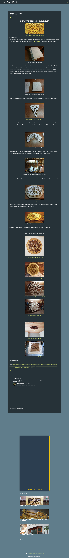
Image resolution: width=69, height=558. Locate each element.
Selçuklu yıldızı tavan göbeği (34, 315)
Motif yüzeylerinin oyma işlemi (34, 201)
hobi (16, 366)
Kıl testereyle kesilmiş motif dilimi (34, 119)
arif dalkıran (34, 364)
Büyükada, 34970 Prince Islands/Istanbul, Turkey (23, 367)
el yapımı (12, 366)
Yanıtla (15, 388)
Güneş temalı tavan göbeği (34, 338)
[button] (10, 17)
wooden (33, 366)
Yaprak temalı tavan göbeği (34, 356)
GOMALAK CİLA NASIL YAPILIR (29, 505)
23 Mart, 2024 (18, 378)
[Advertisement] (34, 423)
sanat (19, 366)
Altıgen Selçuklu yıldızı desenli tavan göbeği (34, 296)
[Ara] (67, 2)
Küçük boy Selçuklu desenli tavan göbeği (34, 278)
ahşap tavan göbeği (37, 41)
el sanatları (54, 364)
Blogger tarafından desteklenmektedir (34, 553)
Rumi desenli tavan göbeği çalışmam (34, 257)
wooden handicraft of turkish (42, 366)
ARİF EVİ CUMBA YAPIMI (27, 534)
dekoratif (48, 364)
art (39, 364)
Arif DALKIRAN (10, 2)
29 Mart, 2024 (27, 383)
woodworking (54, 366)
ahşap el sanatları (16, 364)
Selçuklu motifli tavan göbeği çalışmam (34, 35)
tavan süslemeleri (26, 366)
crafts (42, 364)
